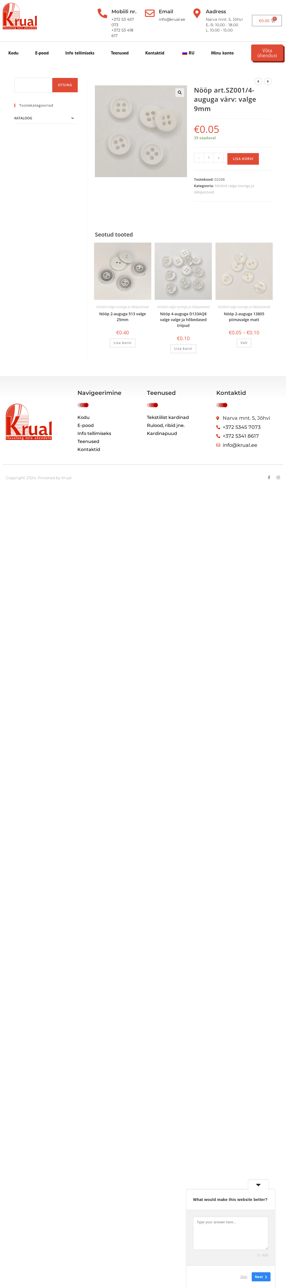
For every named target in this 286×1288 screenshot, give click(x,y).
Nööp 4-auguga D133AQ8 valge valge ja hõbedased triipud (183, 319)
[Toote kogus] (209, 158)
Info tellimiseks (79, 53)
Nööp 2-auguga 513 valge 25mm (122, 316)
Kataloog (23, 118)
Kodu (13, 53)
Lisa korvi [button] (123, 342)
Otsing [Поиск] (65, 85)
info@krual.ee (171, 19)
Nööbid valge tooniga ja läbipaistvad (123, 307)
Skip (243, 1277)
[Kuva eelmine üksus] (258, 81)
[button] (179, 92)
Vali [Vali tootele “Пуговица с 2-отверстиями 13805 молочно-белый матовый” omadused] (244, 342)
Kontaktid (154, 53)
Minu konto (222, 53)
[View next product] (268, 81)
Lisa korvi (243, 158)
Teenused (120, 53)
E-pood (42, 53)
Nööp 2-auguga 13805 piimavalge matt (244, 316)
